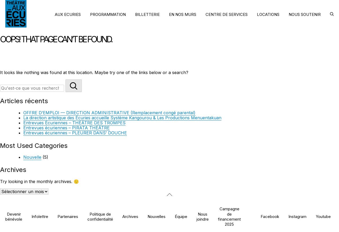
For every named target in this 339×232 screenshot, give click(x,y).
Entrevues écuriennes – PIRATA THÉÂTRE (66, 127)
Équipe (181, 216)
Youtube (323, 216)
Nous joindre (203, 217)
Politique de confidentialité (100, 217)
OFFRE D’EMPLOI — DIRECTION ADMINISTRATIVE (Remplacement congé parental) (109, 112)
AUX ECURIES (68, 14)
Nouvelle (32, 157)
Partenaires (67, 216)
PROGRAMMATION (108, 14)
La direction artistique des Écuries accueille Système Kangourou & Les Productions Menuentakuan (122, 117)
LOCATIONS (268, 14)
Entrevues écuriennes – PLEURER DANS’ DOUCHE (75, 132)
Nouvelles (157, 216)
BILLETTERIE (147, 14)
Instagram (297, 216)
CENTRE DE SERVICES (227, 14)
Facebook (270, 216)
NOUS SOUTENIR (305, 14)
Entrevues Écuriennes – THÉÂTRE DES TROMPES (74, 122)
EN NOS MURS (182, 14)
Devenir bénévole (13, 217)
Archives (130, 216)
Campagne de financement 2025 (229, 216)
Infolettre (40, 216)
